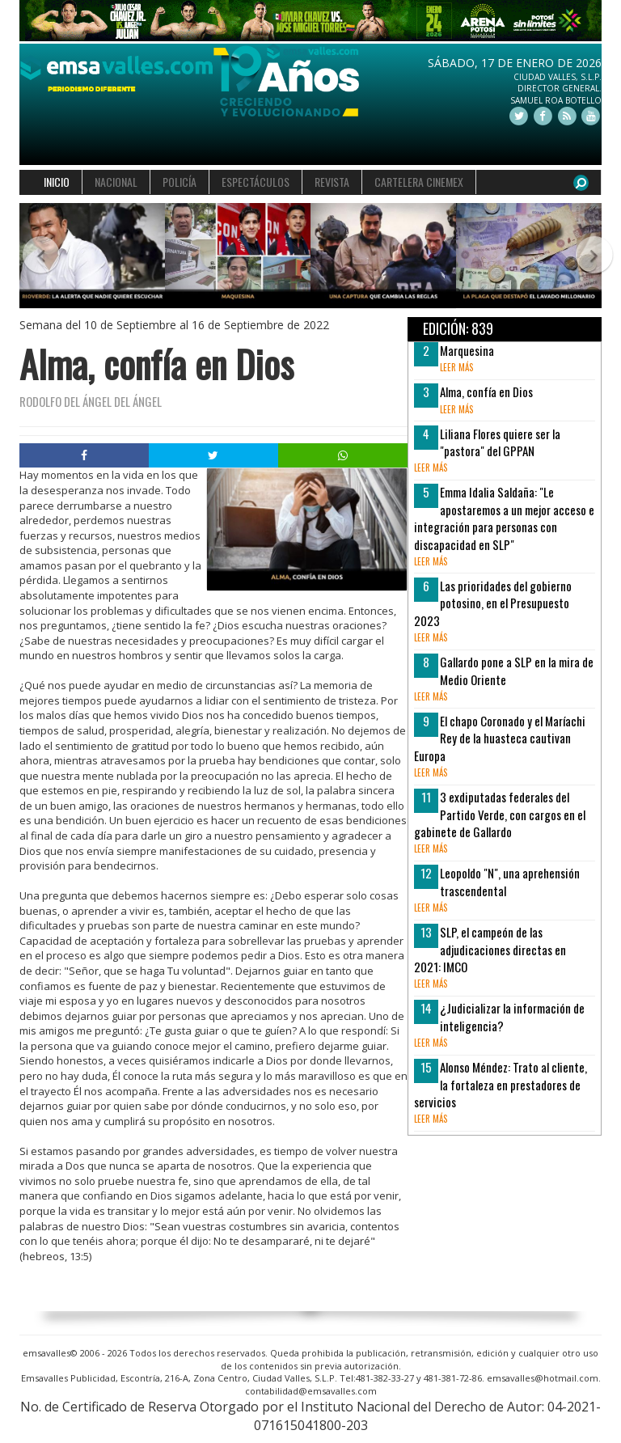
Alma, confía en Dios (486, 391)
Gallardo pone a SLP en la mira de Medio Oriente (517, 670)
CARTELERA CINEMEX (418, 181)
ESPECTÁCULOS (255, 181)
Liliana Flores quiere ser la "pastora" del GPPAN (500, 442)
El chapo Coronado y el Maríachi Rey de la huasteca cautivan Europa (499, 738)
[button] (34, 256)
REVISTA (332, 181)
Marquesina (467, 350)
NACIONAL (116, 181)
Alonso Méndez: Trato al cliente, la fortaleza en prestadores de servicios (500, 1084)
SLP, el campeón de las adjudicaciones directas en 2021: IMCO (490, 949)
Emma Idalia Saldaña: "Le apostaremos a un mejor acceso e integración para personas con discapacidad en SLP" (504, 517)
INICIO (57, 181)
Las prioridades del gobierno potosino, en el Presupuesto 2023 (493, 603)
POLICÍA (179, 181)
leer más (456, 367)
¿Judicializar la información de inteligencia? (512, 1016)
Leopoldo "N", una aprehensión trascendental (510, 881)
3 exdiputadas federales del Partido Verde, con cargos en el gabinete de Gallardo (499, 814)
